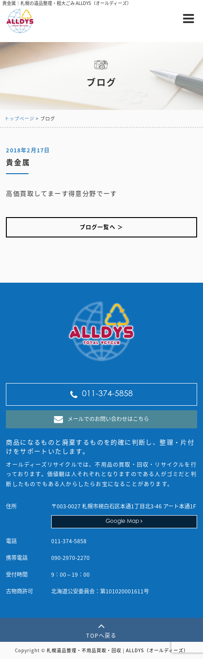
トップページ (19, 118)
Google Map (124, 521)
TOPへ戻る (101, 630)
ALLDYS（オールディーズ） (157, 650)
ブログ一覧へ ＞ (102, 227)
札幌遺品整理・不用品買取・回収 (84, 650)
